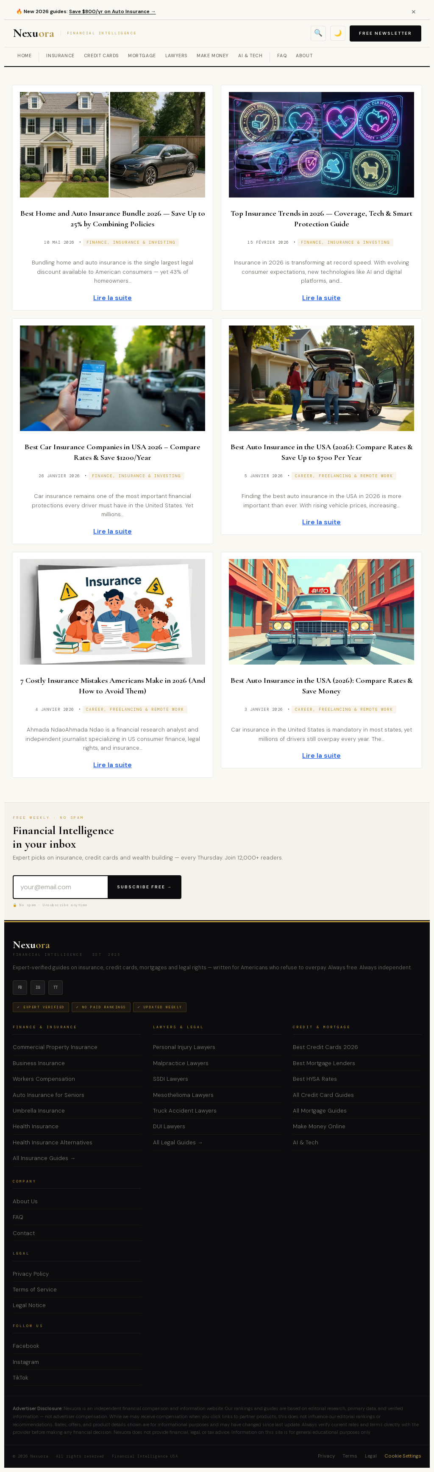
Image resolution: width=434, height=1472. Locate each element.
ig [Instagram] (38, 987)
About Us (25, 1201)
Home (24, 55)
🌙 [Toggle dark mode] (338, 33)
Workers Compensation (44, 1078)
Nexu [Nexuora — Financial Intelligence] (75, 33)
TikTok (20, 1377)
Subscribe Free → (144, 887)
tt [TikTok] (55, 987)
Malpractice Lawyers (181, 1063)
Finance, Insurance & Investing (130, 242)
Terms (349, 1456)
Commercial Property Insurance (55, 1047)
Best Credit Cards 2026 (325, 1047)
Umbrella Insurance (39, 1110)
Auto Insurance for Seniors (48, 1095)
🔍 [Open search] (318, 32)
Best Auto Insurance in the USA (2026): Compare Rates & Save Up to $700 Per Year (321, 452)
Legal (371, 1456)
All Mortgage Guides (320, 1110)
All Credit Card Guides (323, 1095)
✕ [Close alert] (413, 12)
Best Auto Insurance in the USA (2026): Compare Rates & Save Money (321, 685)
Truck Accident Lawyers (185, 1110)
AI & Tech (250, 55)
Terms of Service (35, 1289)
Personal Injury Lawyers (184, 1047)
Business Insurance (39, 1063)
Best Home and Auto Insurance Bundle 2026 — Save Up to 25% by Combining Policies (112, 218)
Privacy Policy (31, 1273)
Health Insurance (35, 1126)
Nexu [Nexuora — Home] (31, 944)
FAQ (282, 55)
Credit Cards (101, 55)
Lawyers (176, 55)
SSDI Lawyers (170, 1078)
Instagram (26, 1362)
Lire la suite (112, 297)
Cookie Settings (402, 1456)
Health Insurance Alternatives (52, 1142)
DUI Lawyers (169, 1126)
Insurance (60, 55)
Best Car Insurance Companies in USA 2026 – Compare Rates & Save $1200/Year (112, 452)
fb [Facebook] (20, 987)
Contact (24, 1233)
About (304, 55)
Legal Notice (29, 1305)
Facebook (26, 1346)
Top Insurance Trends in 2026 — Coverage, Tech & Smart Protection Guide (321, 218)
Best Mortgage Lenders (324, 1063)
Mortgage (142, 55)
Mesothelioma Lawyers (183, 1095)
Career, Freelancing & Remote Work (344, 476)
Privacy (326, 1456)
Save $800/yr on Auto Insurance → (112, 11)
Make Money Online (319, 1126)
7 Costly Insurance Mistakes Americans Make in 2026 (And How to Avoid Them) (113, 685)
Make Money (213, 55)
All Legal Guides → (178, 1142)
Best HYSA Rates (315, 1078)
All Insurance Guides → (44, 1158)
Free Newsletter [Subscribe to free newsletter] (385, 33)
